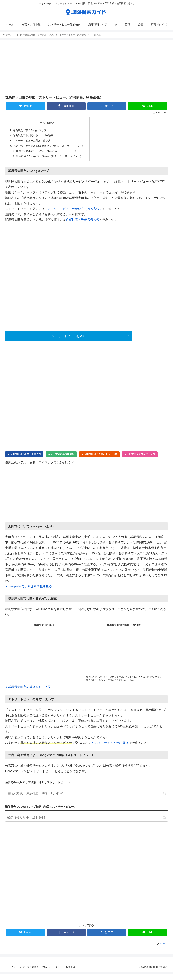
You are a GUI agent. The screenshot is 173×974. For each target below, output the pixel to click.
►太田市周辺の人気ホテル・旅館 (99, 456)
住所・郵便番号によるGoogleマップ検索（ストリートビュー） (51, 146)
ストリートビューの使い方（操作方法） (75, 210)
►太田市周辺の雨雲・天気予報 (24, 456)
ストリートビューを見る (68, 338)
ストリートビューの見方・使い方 (33, 141)
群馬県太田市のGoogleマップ (31, 130)
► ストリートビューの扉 (109, 744)
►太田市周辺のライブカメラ (140, 456)
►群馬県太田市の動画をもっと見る (29, 689)
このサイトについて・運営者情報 (22, 969)
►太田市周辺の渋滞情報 (61, 456)
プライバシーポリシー (55, 969)
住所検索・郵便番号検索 (82, 221)
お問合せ (75, 969)
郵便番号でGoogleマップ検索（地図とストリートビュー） (51, 157)
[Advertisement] (86, 67)
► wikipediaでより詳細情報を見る (28, 588)
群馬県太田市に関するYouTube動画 (34, 135)
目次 (45, 123)
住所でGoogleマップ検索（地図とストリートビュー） (49, 152)
